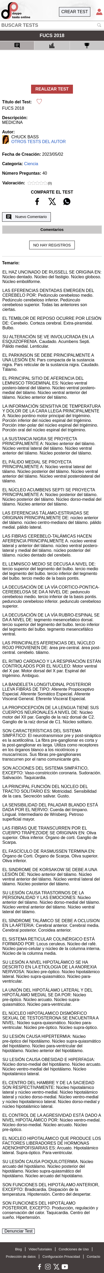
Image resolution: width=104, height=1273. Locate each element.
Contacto (93, 1257)
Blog (18, 1249)
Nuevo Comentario (26, 217)
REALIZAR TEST (51, 89)
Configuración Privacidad (61, 1257)
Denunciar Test (18, 1231)
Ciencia (31, 163)
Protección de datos (21, 1257)
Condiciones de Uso (74, 1249)
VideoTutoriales (40, 1249)
